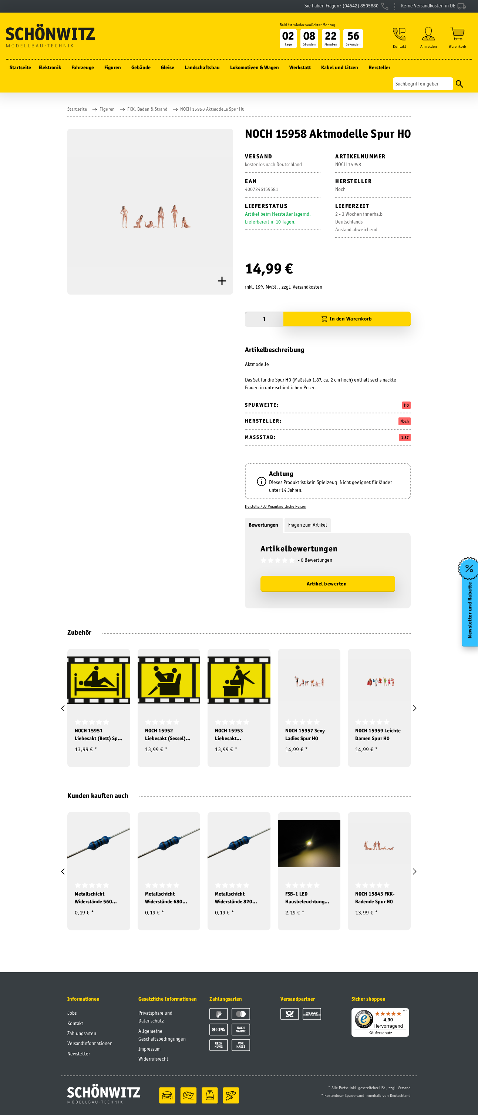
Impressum (149, 1048)
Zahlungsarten (81, 1033)
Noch (404, 421)
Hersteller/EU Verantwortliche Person (275, 506)
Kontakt (75, 1023)
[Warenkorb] (457, 37)
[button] (399, 37)
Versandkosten (307, 286)
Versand (404, 1087)
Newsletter (78, 1053)
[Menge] (264, 319)
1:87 (405, 437)
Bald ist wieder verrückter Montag (307, 24)
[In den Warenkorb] (347, 319)
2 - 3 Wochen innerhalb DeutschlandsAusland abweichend (359, 222)
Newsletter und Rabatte (470, 610)
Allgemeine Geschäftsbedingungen (162, 1035)
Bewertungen (264, 524)
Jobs (72, 1013)
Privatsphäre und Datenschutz (155, 1017)
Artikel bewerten (327, 583)
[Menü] (404, 1012)
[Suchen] (423, 83)
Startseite (20, 67)
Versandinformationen (89, 1043)
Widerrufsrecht (153, 1058)
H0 (406, 405)
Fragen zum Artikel (307, 524)
